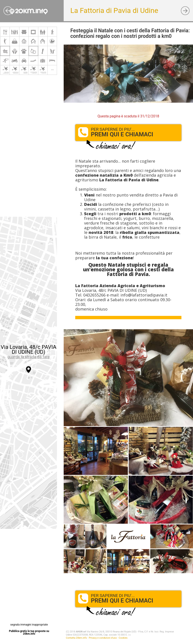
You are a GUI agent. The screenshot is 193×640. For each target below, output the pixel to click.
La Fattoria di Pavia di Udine (114, 10)
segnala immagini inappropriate (29, 624)
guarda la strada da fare (28, 356)
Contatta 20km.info (76, 637)
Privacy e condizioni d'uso (103, 637)
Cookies (123, 637)
